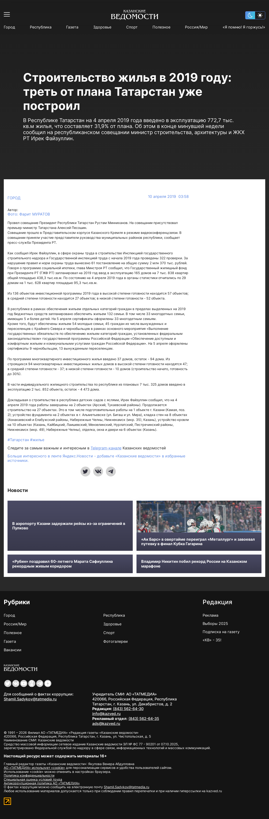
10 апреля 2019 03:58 (168, 196)
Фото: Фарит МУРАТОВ (29, 214)
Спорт (132, 27)
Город (9, 27)
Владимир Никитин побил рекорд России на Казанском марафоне (194, 563)
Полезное (161, 27)
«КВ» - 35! (212, 640)
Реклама (210, 615)
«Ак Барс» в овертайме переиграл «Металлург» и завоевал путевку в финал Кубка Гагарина (198, 541)
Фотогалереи (115, 641)
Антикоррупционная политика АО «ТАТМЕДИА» (42, 783)
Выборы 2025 (215, 623)
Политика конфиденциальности (29, 775)
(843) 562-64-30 (128, 708)
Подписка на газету (221, 631)
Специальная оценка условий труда (33, 779)
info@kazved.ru (106, 713)
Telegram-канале (106, 448)
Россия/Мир (196, 27)
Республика (41, 27)
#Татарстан (19, 439)
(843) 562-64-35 (143, 718)
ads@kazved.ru (106, 723)
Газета (72, 27)
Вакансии (12, 649)
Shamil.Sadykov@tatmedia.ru (30, 699)
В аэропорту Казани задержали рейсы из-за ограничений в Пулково (68, 525)
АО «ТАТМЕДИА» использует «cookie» (34, 768)
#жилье (37, 439)
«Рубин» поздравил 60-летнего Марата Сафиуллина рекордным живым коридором (62, 563)
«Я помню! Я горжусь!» (244, 27)
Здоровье (102, 27)
